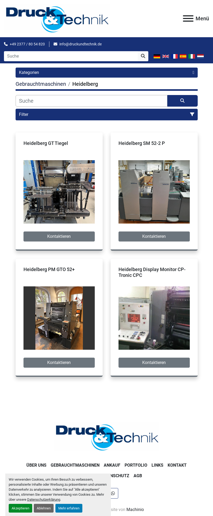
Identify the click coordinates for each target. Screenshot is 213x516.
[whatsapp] (113, 493)
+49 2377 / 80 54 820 (27, 44)
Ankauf (112, 465)
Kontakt (177, 465)
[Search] (71, 56)
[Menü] (188, 18)
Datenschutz (114, 475)
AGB (138, 475)
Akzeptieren (20, 508)
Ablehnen (44, 508)
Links (157, 465)
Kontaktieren (59, 236)
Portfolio (136, 465)
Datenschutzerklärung (43, 499)
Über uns (36, 465)
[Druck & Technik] (106, 436)
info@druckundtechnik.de (80, 44)
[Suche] (91, 101)
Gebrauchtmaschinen (75, 465)
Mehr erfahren (68, 508)
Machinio (135, 509)
